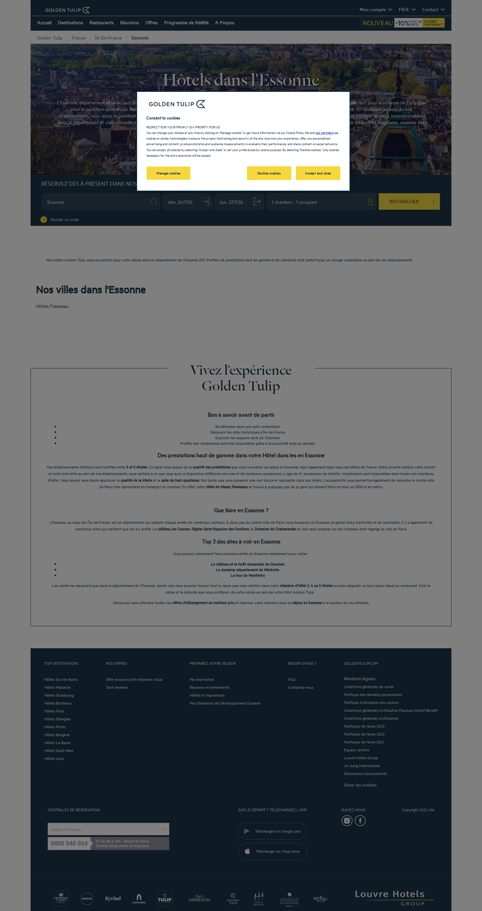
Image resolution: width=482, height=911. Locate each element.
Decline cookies (269, 172)
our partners (324, 132)
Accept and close (318, 172)
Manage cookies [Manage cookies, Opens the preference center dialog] (169, 172)
